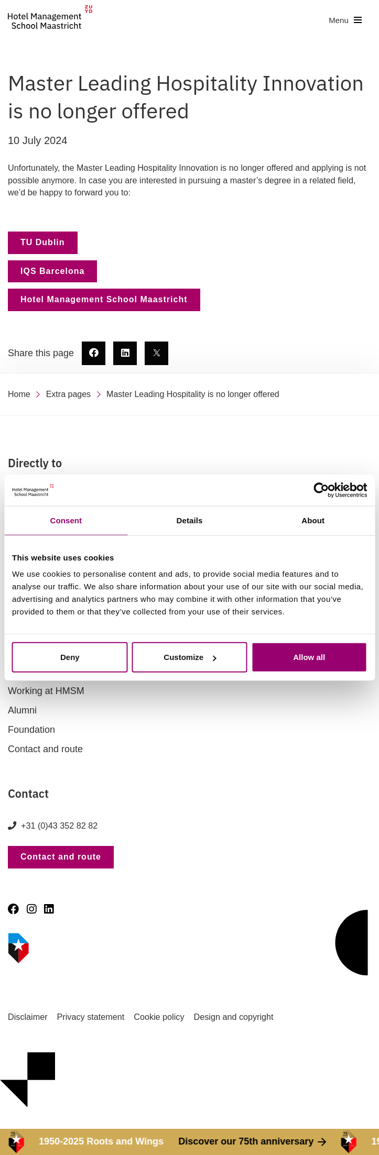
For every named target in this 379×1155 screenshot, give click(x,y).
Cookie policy (159, 1016)
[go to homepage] (50, 20)
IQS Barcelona (52, 271)
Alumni (22, 710)
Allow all (309, 657)
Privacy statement (91, 1016)
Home (19, 394)
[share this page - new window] (93, 353)
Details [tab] (190, 519)
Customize (190, 657)
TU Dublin (42, 242)
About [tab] (312, 519)
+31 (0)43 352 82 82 (59, 825)
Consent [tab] (66, 519)
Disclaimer (28, 1016)
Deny (70, 657)
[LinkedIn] (48, 909)
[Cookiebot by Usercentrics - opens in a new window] (321, 490)
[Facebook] (13, 909)
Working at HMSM (46, 691)
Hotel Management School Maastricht (104, 299)
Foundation (31, 729)
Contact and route (45, 749)
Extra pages (68, 394)
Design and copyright (234, 1016)
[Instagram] (31, 909)
